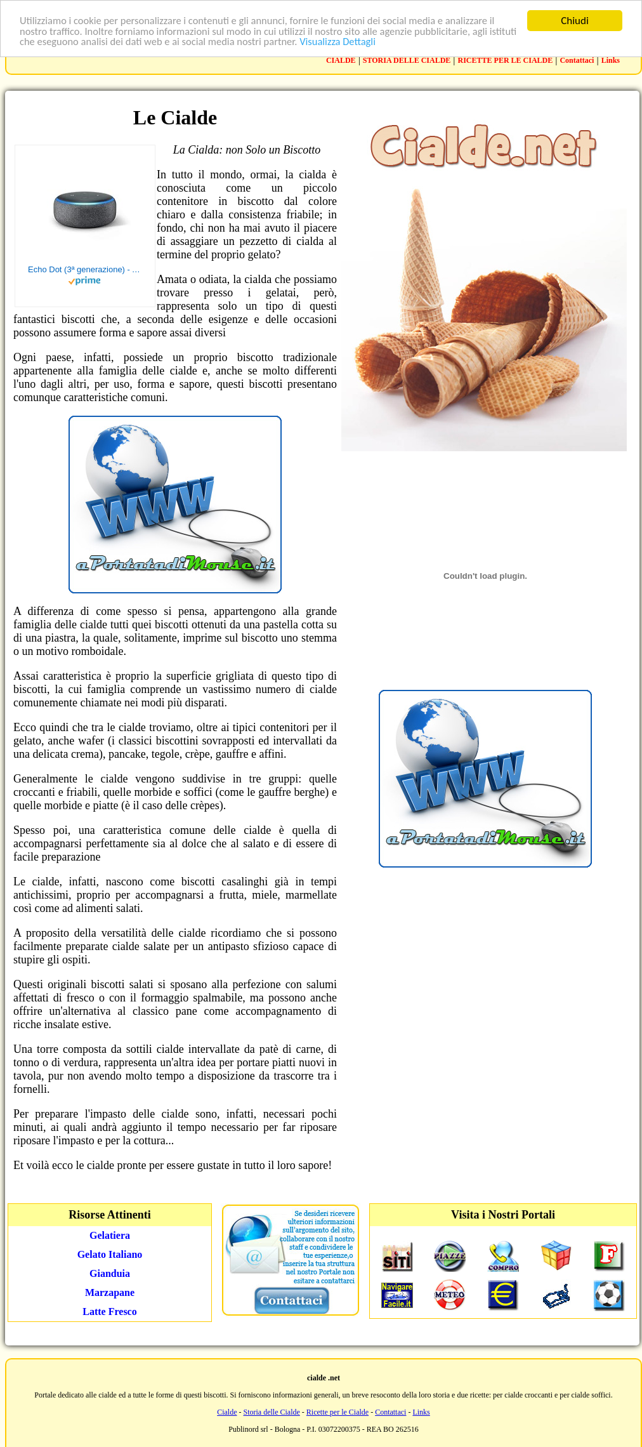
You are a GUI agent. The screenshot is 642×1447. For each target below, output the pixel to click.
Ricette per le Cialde (337, 1412)
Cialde (227, 1412)
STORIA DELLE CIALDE (407, 60)
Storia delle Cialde (272, 1412)
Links (610, 60)
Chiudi (575, 20)
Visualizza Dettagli (378, 43)
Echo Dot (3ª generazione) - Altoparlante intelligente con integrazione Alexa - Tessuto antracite (85, 269)
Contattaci (577, 60)
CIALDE (341, 60)
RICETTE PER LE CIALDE (505, 60)
